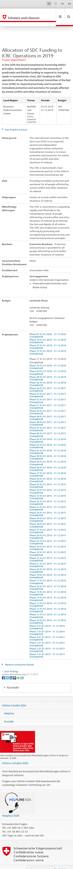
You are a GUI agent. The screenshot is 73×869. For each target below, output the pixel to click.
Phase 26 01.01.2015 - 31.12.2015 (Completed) (48, 528)
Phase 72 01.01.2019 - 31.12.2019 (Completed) (48, 343)
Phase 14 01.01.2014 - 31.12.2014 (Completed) (48, 590)
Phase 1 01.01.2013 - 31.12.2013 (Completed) (48, 647)
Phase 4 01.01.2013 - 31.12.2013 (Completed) (48, 630)
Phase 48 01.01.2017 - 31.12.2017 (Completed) (48, 415)
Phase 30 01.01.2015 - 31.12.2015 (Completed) (48, 505)
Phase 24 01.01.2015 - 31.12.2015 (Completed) (48, 539)
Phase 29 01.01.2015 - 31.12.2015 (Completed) (48, 511)
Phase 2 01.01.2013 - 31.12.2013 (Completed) (48, 641)
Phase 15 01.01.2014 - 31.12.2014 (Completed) (48, 584)
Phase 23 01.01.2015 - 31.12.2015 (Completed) (48, 545)
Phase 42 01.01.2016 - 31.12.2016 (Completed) (48, 437)
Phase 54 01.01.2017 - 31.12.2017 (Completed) (48, 381)
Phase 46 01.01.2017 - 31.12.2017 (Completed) (48, 426)
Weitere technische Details (19, 656)
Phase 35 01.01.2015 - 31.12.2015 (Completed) (48, 477)
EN (69, 3)
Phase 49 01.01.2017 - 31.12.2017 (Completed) (48, 409)
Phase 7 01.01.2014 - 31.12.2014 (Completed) (48, 624)
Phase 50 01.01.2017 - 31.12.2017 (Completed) (48, 403)
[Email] (22, 669)
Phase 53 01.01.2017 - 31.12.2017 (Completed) (48, 386)
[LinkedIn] (11, 669)
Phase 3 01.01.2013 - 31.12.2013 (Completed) (48, 635)
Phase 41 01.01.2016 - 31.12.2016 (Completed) (48, 443)
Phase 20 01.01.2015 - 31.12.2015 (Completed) (48, 562)
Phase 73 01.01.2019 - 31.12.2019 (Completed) (48, 338)
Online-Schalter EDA (14, 696)
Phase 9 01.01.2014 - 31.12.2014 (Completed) (48, 618)
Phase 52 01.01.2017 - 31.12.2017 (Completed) (48, 392)
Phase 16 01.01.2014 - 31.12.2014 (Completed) (48, 579)
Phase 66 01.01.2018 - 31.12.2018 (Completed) (48, 375)
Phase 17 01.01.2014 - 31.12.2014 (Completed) (48, 573)
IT (56, 3)
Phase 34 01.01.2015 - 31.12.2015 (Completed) (48, 482)
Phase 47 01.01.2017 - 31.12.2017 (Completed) (48, 420)
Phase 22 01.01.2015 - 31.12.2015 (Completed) (48, 550)
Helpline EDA (10, 807)
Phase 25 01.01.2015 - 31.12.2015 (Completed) (48, 533)
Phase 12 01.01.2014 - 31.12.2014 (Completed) (48, 601)
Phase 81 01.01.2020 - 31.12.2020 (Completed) (48, 327)
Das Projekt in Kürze (15, 121)
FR (62, 3)
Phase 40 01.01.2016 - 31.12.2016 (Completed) (48, 448)
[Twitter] (7, 669)
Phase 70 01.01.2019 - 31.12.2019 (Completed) (48, 358)
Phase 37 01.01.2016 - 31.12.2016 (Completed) (48, 466)
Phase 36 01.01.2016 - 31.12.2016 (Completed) (48, 471)
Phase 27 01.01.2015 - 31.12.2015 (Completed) (48, 522)
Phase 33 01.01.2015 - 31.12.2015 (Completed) (48, 488)
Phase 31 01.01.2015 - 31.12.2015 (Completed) (48, 499)
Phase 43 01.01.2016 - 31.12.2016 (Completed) (48, 432)
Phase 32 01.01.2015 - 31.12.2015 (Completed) (48, 494)
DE (49, 3)
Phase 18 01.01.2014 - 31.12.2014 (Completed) (48, 567)
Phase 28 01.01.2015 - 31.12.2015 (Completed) (48, 516)
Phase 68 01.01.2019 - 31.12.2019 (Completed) (48, 369)
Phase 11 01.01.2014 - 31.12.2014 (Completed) (48, 607)
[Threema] (15, 669)
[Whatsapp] (18, 669)
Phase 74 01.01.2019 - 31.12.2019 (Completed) (48, 332)
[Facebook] (4, 669)
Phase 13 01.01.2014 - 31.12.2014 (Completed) (48, 596)
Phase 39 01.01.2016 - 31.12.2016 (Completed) (48, 454)
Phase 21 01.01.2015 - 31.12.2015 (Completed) (48, 556)
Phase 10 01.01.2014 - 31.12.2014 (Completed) (48, 613)
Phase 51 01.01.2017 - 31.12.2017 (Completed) (48, 398)
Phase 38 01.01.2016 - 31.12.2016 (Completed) (48, 460)
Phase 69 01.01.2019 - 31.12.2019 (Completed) (48, 364)
